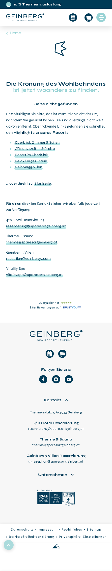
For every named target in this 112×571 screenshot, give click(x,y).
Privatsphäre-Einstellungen (83, 537)
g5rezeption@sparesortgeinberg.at (56, 461)
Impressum (47, 530)
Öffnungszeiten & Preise (35, 148)
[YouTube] (69, 379)
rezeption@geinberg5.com (28, 258)
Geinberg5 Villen (28, 167)
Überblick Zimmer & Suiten (37, 142)
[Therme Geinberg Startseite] (56, 335)
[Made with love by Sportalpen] (56, 546)
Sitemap (94, 530)
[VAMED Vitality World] (56, 498)
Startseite (42, 183)
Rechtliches (71, 530)
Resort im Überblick (31, 155)
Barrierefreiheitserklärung (31, 537)
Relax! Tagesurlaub (31, 161)
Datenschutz (22, 530)
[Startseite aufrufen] (25, 17)
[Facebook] (43, 379)
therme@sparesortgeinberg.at (31, 242)
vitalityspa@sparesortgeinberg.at (34, 274)
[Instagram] (56, 379)
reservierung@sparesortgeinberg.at (36, 226)
